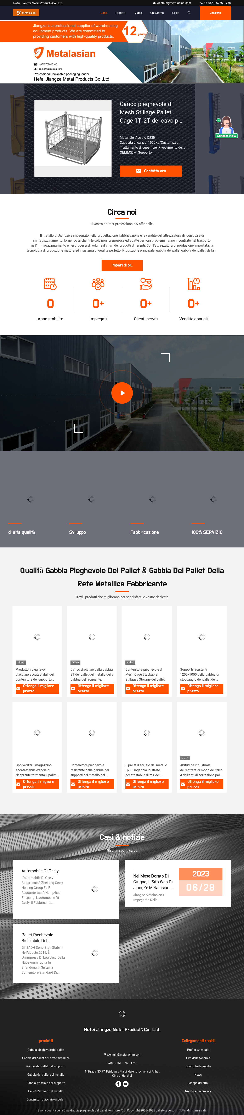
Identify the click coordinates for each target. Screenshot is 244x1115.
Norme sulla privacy (198, 1091)
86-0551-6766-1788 (215, 3)
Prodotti (120, 12)
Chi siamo (157, 12)
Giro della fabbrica (198, 1058)
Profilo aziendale (198, 1049)
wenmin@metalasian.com (172, 3)
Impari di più (122, 265)
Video (138, 12)
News (198, 1074)
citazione (215, 12)
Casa (104, 12)
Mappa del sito (198, 1083)
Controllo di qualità (198, 1066)
